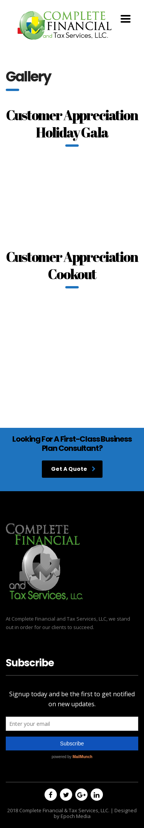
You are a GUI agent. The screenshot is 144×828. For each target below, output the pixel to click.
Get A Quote (73, 469)
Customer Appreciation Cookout (72, 265)
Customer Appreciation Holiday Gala (72, 123)
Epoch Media (76, 816)
